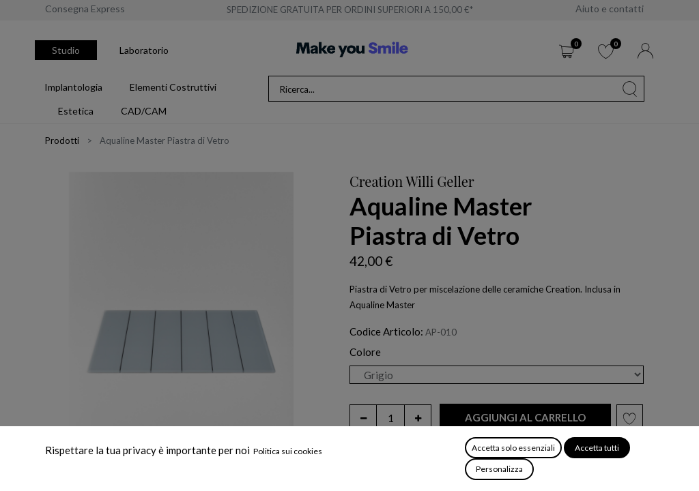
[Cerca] (630, 89)
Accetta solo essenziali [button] (513, 448)
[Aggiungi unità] (417, 418)
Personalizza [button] (499, 469)
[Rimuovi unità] (363, 418)
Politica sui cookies (287, 451)
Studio (66, 50)
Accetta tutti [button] (597, 448)
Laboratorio (144, 50)
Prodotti (62, 140)
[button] (525, 417)
